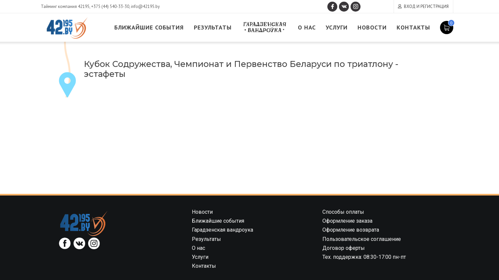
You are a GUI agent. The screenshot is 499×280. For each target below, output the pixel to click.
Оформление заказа (347, 221)
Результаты (213, 27)
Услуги (337, 27)
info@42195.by (145, 6)
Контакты (413, 27)
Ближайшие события (149, 27)
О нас (307, 27)
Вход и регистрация (426, 6)
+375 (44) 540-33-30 (110, 6)
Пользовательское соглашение (361, 239)
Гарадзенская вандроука (265, 27)
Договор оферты (343, 248)
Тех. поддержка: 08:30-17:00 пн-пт (364, 257)
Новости (372, 27)
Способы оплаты (343, 212)
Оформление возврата (350, 230)
